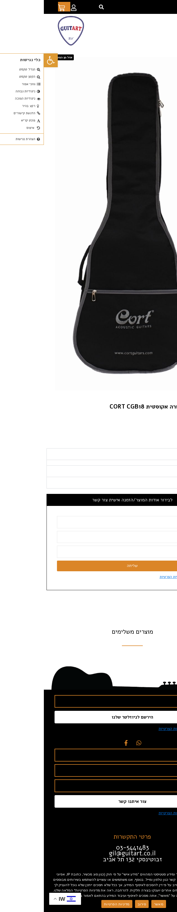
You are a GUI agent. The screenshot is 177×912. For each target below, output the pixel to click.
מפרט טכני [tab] (163, 481)
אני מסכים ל (137, 587)
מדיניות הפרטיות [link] (128, 587)
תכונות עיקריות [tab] (158, 492)
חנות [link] (157, 55)
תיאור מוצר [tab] (162, 464)
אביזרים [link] (145, 55)
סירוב (98, 904)
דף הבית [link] (169, 55)
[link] (7, 60)
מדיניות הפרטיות (73, 904)
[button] (57, 7)
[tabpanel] (88, 473)
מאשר (115, 904)
